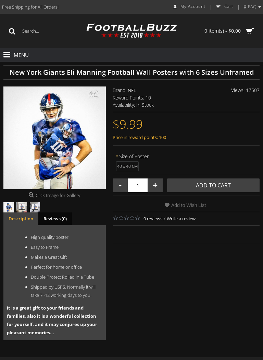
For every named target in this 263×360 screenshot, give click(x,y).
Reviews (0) (55, 219)
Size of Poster (134, 156)
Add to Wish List (188, 205)
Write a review (181, 219)
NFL (132, 90)
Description (21, 219)
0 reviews (152, 219)
